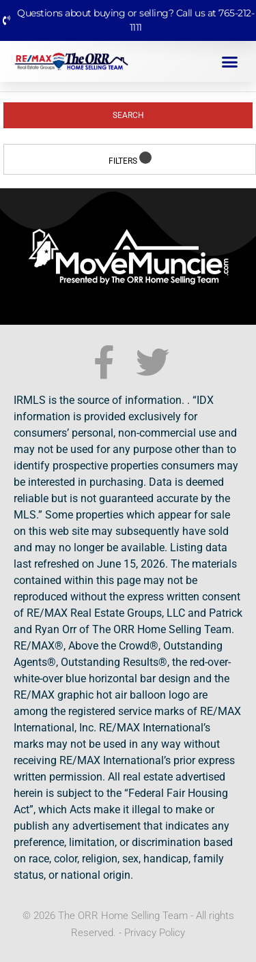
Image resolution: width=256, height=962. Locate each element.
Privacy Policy (154, 933)
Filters (130, 158)
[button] (230, 61)
